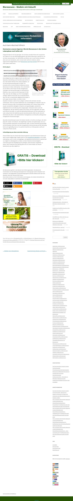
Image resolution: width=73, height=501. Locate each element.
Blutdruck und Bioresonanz (58, 272)
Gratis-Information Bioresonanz (42, 13)
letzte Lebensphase (20, 242)
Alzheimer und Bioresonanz (58, 255)
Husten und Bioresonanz (58, 302)
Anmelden (55, 445)
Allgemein (37, 238)
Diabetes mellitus (40, 20)
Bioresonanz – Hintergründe (59, 270)
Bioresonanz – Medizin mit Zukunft (19, 7)
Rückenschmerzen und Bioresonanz (60, 326)
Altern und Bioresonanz (58, 253)
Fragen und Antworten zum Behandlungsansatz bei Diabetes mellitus (61, 396)
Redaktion (5, 26)
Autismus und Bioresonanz (58, 263)
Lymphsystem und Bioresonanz (59, 309)
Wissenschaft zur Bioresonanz (53, 23)
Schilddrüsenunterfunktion (50, 17)
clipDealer (67, 458)
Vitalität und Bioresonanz (58, 352)
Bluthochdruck (29, 20)
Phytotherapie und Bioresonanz (59, 321)
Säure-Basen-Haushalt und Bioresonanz (61, 328)
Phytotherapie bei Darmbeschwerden (61, 191)
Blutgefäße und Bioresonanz (59, 274)
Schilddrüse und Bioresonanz (59, 331)
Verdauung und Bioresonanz (59, 347)
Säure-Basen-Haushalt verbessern (11, 23)
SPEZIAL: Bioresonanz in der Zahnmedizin (12, 20)
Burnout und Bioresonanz (58, 275)
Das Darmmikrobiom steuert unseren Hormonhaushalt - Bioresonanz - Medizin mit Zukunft (61, 392)
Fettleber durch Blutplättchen (11, 251)
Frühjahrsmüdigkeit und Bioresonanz (61, 289)
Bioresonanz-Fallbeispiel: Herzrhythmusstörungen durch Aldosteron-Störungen (59, 223)
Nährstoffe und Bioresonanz (59, 316)
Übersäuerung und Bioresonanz (59, 343)
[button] (7, 183)
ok (65, 3)
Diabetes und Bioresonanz (58, 279)
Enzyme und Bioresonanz (58, 281)
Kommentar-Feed (56, 448)
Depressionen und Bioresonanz (59, 277)
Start (4, 13)
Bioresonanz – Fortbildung (58, 269)
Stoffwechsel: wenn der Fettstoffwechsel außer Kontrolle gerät (61, 415)
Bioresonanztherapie (11, 242)
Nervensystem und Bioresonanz (60, 317)
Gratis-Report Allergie (58, 13)
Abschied (32, 240)
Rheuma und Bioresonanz (58, 324)
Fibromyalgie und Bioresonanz (59, 288)
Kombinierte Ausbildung (28, 23)
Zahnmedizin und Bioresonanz (59, 357)
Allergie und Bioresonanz (58, 249)
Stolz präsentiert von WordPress (9, 493)
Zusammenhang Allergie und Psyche (37, 251)
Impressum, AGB (37, 26)
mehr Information (57, 3)
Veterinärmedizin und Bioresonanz (60, 350)
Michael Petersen (28, 238)
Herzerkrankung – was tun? (58, 227)
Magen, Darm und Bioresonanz (59, 310)
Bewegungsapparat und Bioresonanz (61, 267)
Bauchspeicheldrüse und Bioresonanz (61, 265)
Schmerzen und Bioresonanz (59, 335)
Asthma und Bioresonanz (58, 258)
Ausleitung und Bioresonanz (59, 262)
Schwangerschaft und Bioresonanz (60, 336)
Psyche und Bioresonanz (58, 323)
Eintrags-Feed (56, 446)
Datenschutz (47, 26)
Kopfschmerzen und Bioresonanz (60, 305)
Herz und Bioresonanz (57, 296)
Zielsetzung (40, 23)
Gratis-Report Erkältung (9, 17)
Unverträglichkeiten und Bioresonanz (61, 345)
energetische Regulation (34, 137)
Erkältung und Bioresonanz (58, 284)
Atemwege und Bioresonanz (59, 260)
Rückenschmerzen (52, 20)
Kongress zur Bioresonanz (58, 303)
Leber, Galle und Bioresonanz (59, 307)
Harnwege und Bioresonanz (59, 293)
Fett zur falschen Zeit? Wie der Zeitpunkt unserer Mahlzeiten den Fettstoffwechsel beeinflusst (61, 420)
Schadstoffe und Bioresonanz (59, 330)
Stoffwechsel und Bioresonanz (59, 338)
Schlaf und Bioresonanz (58, 333)
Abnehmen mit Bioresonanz (59, 246)
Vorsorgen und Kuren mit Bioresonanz (61, 354)
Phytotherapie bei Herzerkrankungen (61, 212)
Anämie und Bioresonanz (58, 256)
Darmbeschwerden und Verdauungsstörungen (29, 17)
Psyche (62, 17)
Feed (55, 183)
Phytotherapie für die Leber (59, 230)
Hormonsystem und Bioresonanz (60, 300)
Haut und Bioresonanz (57, 295)
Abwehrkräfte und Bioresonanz (59, 248)
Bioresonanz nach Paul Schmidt (29, 61)
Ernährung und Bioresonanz (59, 286)
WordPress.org (56, 450)
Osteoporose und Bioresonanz (59, 319)
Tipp (12, 26)
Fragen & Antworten (13, 13)
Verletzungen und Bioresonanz (59, 349)
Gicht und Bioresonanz (57, 291)
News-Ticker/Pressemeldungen (23, 26)
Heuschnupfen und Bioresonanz (60, 298)
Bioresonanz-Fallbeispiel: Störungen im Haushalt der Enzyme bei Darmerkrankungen (61, 197)
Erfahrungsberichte (26, 13)
